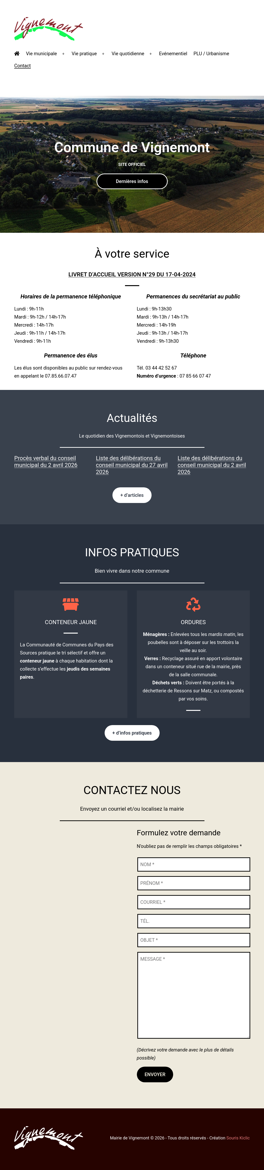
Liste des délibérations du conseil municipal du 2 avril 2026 (212, 465)
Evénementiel (173, 53)
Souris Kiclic (238, 1137)
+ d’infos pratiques (132, 733)
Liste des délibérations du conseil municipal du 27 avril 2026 (131, 465)
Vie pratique (84, 53)
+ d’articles (132, 495)
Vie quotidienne (127, 53)
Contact (22, 66)
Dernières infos (132, 181)
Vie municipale (41, 53)
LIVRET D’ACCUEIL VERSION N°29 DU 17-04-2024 (131, 274)
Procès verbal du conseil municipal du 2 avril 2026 (45, 461)
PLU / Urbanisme (211, 53)
